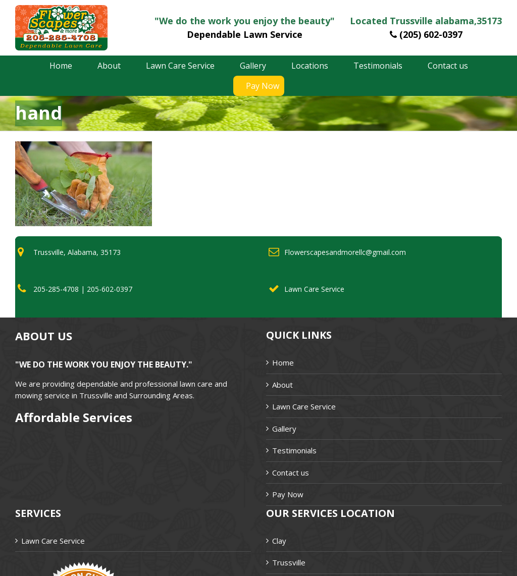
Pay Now (287, 494)
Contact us (290, 472)
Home (283, 362)
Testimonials (294, 450)
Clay (279, 541)
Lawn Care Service (304, 406)
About (282, 385)
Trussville (288, 562)
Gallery (284, 429)
